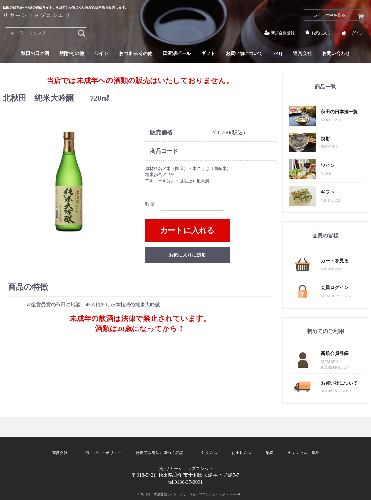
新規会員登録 (279, 33)
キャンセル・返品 (303, 453)
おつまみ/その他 (136, 54)
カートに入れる (187, 230)
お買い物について (244, 54)
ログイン (352, 33)
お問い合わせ (336, 54)
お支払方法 (241, 453)
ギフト (208, 54)
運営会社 (302, 54)
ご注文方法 (207, 453)
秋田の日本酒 (35, 54)
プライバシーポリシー (102, 453)
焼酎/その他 (71, 54)
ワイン (101, 54)
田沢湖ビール (177, 54)
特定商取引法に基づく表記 (159, 453)
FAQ (278, 54)
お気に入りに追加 (187, 255)
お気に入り (317, 33)
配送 (270, 453)
